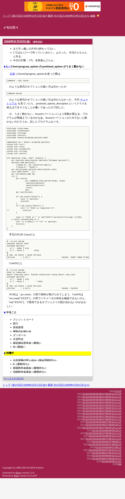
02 (87, 414)
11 (116, 412)
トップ (6, 15)
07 (103, 414)
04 (94, 414)
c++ (9, 66)
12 (119, 412)
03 (90, 414)
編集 (93, 15)
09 (110, 414)
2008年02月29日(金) (17, 41)
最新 (50, 15)
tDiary (18, 493)
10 (113, 414)
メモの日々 (11, 27)
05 (97, 414)
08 (106, 414)
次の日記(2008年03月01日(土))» (72, 15)
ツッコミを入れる (14, 399)
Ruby (16, 496)
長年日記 (37, 42)
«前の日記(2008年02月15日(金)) (29, 15)
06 (100, 414)
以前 (12, 73)
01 (84, 414)
